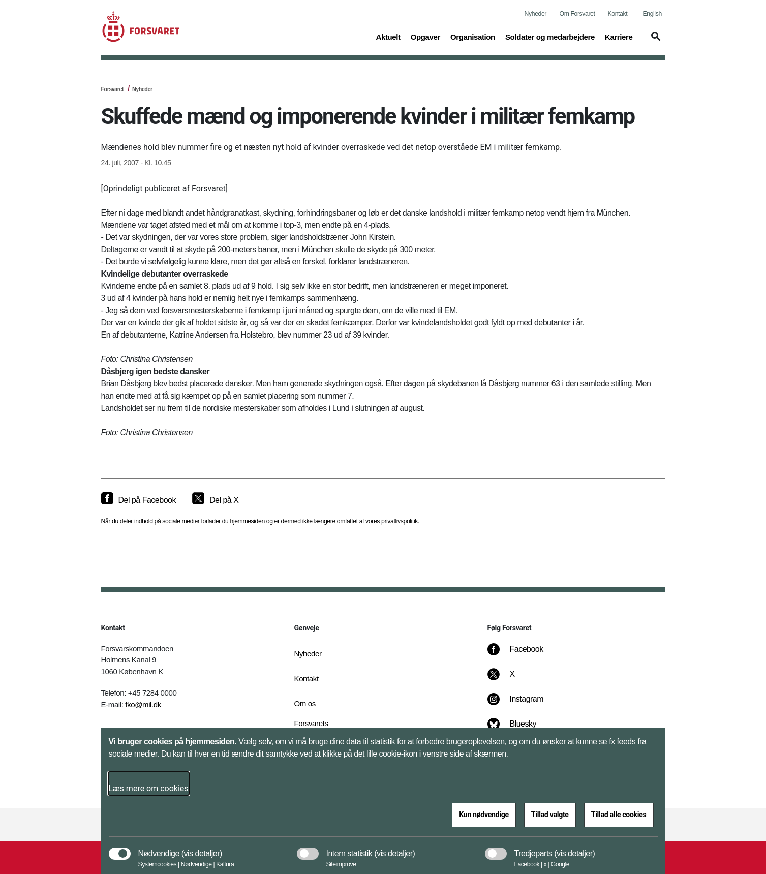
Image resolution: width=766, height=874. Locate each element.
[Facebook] (522, 654)
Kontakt (618, 13)
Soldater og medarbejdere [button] (550, 36)
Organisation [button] (472, 36)
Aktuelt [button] (388, 36)
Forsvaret (112, 89)
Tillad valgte (550, 814)
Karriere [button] (619, 36)
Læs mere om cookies (149, 788)
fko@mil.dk (143, 704)
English (652, 13)
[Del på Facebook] (138, 500)
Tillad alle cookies (619, 814)
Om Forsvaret (577, 13)
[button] (654, 41)
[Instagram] (522, 704)
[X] (512, 679)
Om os (305, 703)
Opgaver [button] (425, 36)
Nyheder (535, 13)
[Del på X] (215, 500)
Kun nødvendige (484, 814)
